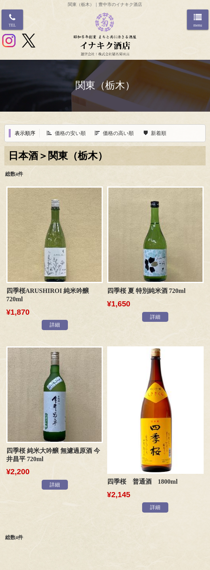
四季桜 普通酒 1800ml (142, 481)
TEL (12, 25)
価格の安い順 (70, 133)
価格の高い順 (118, 133)
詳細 (55, 325)
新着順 (158, 133)
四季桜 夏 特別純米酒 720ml (146, 290)
